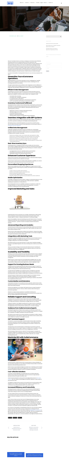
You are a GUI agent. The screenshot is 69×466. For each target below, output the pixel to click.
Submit (47, 71)
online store (19, 417)
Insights (41, 2)
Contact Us (51, 2)
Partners (46, 3)
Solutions (27, 3)
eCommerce (15, 417)
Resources (33, 3)
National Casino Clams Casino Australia (52, 43)
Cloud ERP (10, 417)
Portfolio (37, 2)
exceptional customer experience (14, 125)
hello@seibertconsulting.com (35, 410)
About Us (22, 3)
